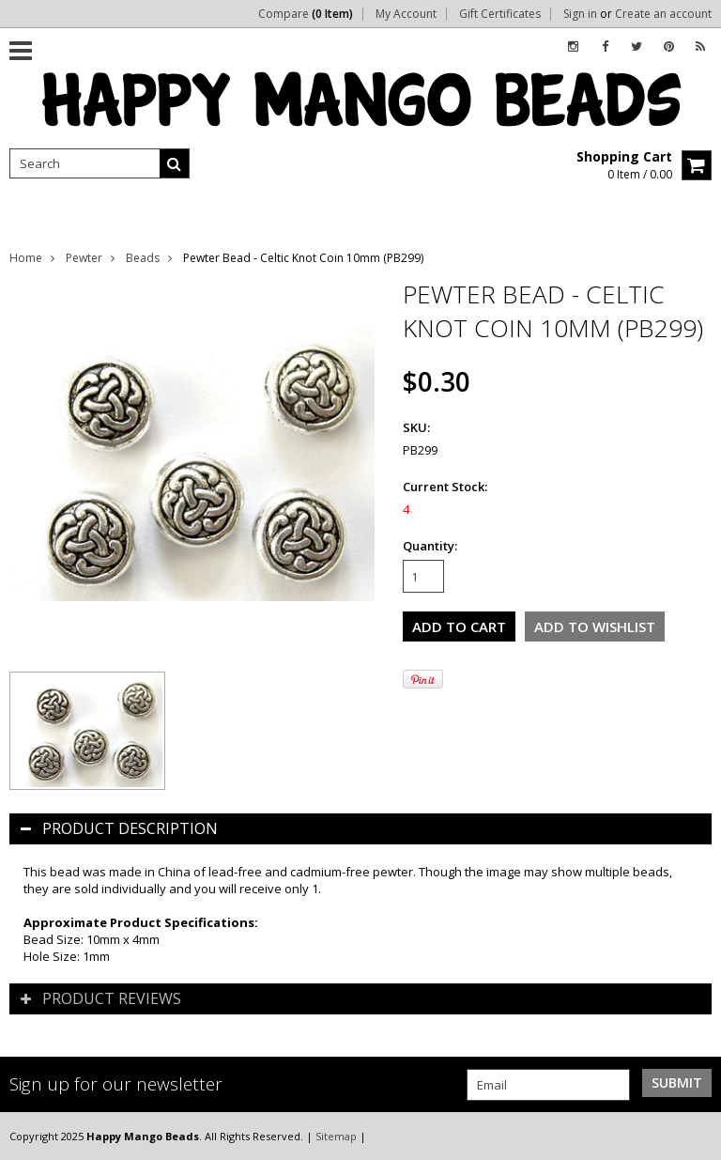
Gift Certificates (500, 14)
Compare (305, 14)
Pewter (84, 258)
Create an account (663, 14)
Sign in (580, 14)
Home (25, 258)
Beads (143, 258)
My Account (406, 14)
